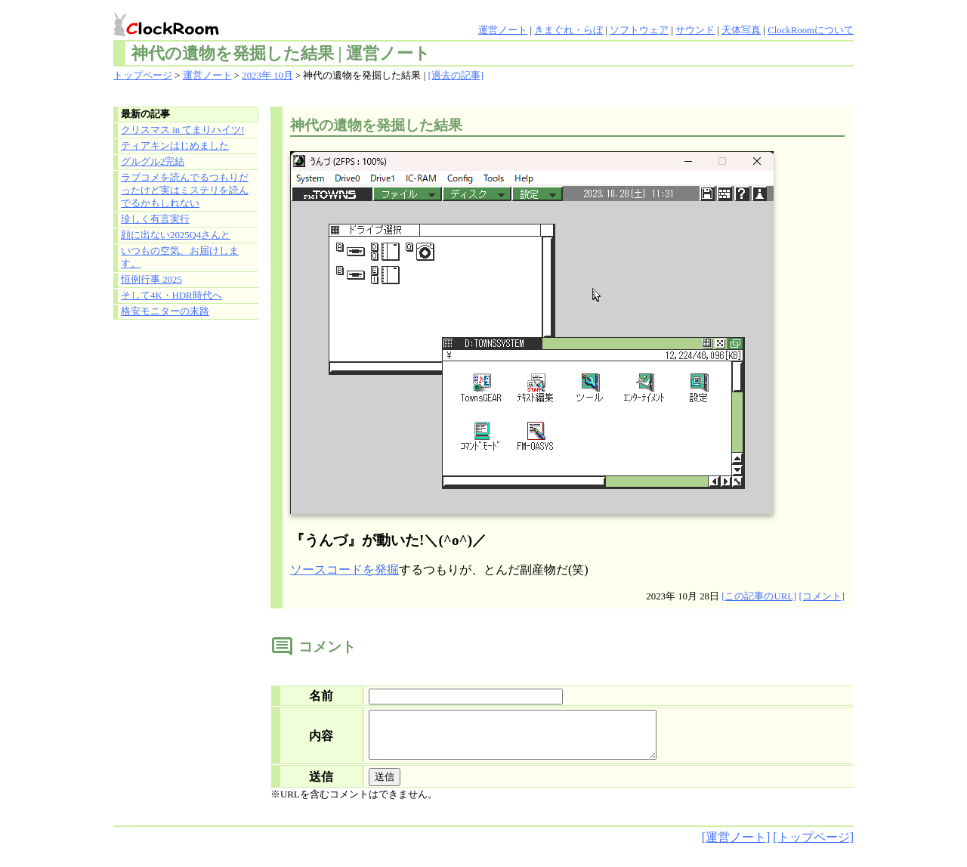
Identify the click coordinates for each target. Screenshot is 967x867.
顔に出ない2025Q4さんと (175, 235)
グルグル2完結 (152, 161)
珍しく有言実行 (155, 219)
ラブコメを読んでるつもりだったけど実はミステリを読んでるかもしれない (185, 190)
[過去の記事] (456, 75)
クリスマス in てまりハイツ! (183, 130)
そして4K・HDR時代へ (171, 295)
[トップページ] (813, 846)
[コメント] (822, 596)
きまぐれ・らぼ (568, 30)
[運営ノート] (736, 846)
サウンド (695, 30)
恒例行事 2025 (151, 279)
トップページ (142, 75)
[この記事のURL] (758, 596)
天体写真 (741, 30)
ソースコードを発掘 (344, 569)
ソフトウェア (639, 30)
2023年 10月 (267, 75)
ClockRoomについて (811, 30)
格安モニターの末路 (165, 311)
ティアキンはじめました (175, 146)
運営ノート (502, 30)
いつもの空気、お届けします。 (180, 257)
